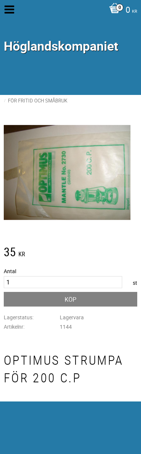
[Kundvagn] (121, 10)
